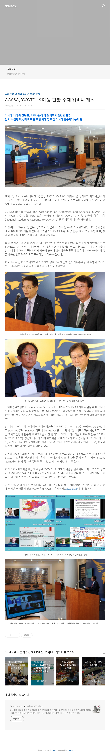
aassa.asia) (71, 488)
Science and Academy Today (26, 706)
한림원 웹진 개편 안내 (16, 74)
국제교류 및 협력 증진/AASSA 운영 (22, 94)
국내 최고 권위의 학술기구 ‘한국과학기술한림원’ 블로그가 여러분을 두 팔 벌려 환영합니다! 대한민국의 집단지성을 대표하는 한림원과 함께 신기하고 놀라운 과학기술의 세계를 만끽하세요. (51, 711)
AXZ (54, 750)
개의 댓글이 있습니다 (17, 695)
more (103, 653)
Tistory (70, 750)
